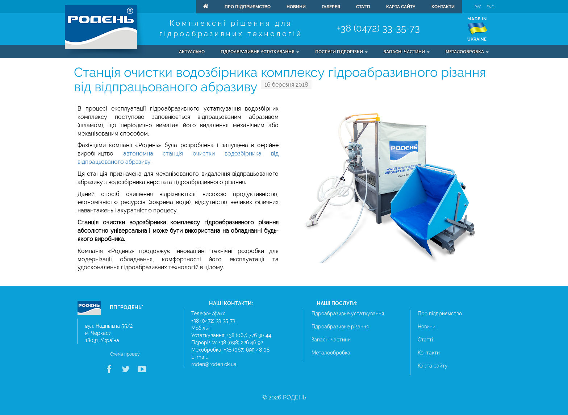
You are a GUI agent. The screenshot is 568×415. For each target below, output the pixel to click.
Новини (296, 6)
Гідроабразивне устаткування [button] (260, 51)
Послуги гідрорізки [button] (341, 51)
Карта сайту (400, 6)
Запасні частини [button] (407, 51)
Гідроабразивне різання (340, 326)
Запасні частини (331, 340)
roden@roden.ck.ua (214, 364)
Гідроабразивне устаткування (348, 313)
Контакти (443, 6)
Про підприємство (248, 6)
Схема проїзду (125, 354)
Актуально (192, 51)
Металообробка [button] (467, 51)
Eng (490, 7)
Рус (478, 7)
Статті (363, 6)
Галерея (331, 6)
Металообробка (331, 353)
